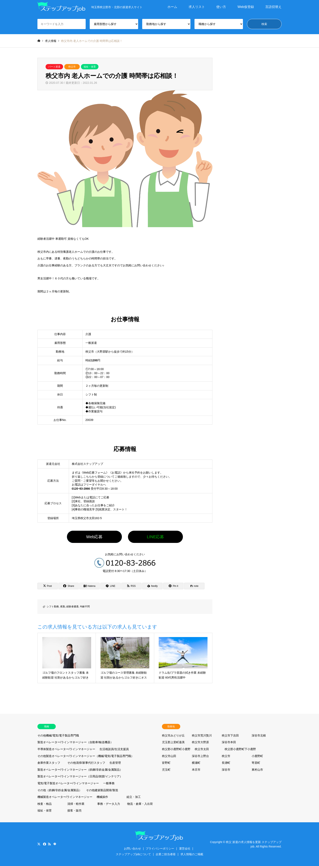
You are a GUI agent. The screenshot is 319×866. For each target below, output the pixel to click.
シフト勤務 (53, 606)
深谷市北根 (259, 735)
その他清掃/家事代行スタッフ (86, 762)
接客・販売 (74, 810)
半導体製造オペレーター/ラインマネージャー (66, 749)
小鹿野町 (257, 756)
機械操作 (102, 796)
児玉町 (166, 769)
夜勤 (62, 606)
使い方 (221, 7)
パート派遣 (54, 66)
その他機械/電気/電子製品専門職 (58, 735)
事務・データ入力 (108, 803)
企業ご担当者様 (166, 854)
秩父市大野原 (200, 742)
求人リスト (197, 7)
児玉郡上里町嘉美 (173, 742)
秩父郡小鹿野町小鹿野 (176, 749)
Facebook (44, 844)
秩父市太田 (202, 749)
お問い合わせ (132, 848)
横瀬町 (196, 762)
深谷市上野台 (200, 756)
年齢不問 (85, 606)
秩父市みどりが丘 (173, 735)
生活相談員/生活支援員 (114, 749)
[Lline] (110, 586)
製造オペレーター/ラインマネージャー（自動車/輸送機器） (75, 742)
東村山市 (257, 769)
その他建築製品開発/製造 (102, 790)
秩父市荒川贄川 (202, 735)
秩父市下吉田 (230, 735)
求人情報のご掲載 (191, 854)
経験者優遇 (72, 606)
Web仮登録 (245, 7)
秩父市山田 (169, 756)
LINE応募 (155, 537)
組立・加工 (134, 796)
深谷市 (226, 769)
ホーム (172, 7)
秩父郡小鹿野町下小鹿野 (240, 749)
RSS (49, 844)
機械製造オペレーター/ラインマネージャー (64, 796)
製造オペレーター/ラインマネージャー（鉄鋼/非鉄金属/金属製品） (79, 769)
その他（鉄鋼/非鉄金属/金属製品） (59, 790)
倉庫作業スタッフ (48, 762)
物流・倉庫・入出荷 (140, 803)
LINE (54, 844)
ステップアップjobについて (133, 854)
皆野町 (166, 762)
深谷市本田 (229, 742)
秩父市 (72, 66)
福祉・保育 (90, 66)
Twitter (38, 844)
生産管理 (115, 762)
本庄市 (196, 769)
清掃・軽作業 (75, 803)
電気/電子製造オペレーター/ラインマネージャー (68, 783)
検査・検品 (44, 803)
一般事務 (109, 783)
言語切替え (273, 7)
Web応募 (94, 537)
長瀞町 (226, 762)
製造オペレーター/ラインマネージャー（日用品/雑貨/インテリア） (79, 776)
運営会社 (184, 848)
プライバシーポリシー (160, 848)
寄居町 (256, 762)
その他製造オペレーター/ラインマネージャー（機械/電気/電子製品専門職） (85, 756)
